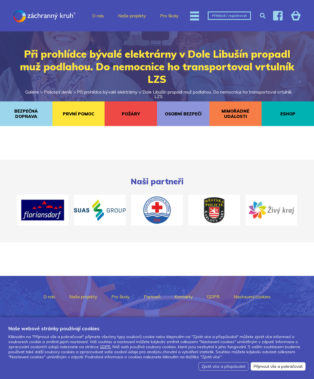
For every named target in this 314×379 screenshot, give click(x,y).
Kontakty (183, 296)
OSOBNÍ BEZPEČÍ (183, 114)
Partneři (152, 296)
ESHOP (287, 114)
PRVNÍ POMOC (78, 114)
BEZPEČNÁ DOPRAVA (26, 113)
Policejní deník (58, 92)
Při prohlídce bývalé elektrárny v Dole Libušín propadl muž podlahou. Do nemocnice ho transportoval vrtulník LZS (184, 94)
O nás (98, 15)
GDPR (213, 296)
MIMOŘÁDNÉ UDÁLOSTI (235, 113)
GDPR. (105, 346)
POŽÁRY (131, 114)
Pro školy (169, 15)
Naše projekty (132, 15)
